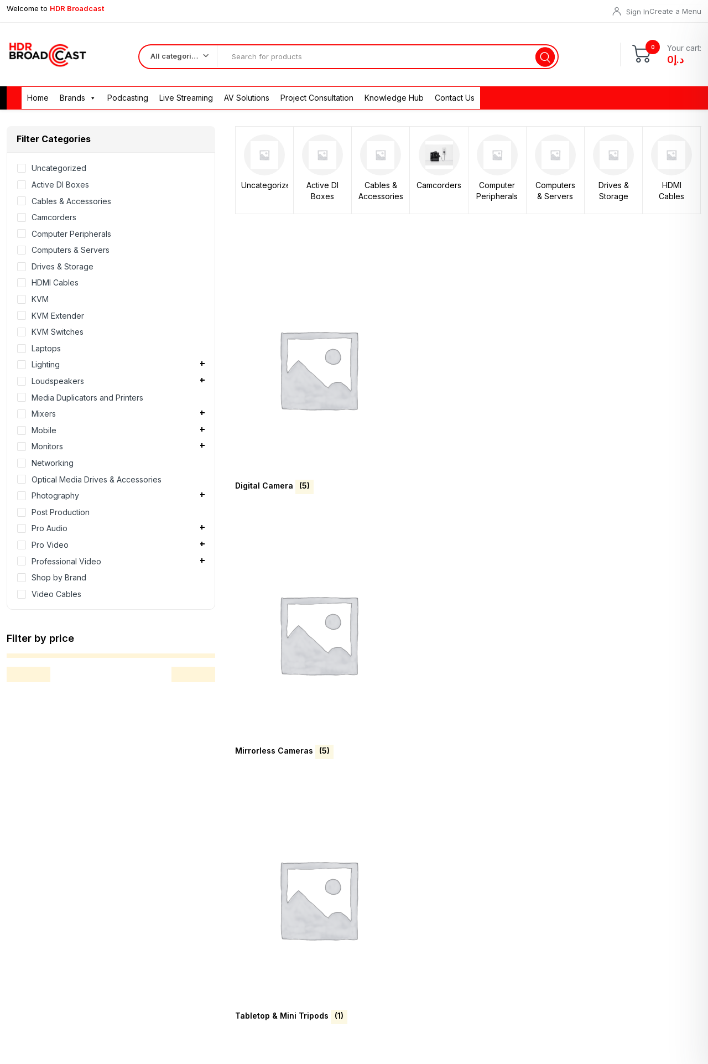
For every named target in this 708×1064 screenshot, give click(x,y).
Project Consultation (316, 103)
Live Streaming (186, 103)
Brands (78, 103)
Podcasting (127, 103)
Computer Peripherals (497, 196)
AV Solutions (246, 103)
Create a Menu (675, 11)
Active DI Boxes (322, 196)
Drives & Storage (613, 196)
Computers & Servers (555, 196)
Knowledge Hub (394, 103)
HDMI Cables (671, 196)
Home (38, 103)
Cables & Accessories (380, 196)
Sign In (637, 11)
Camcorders (439, 190)
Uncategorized (264, 190)
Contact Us (455, 103)
